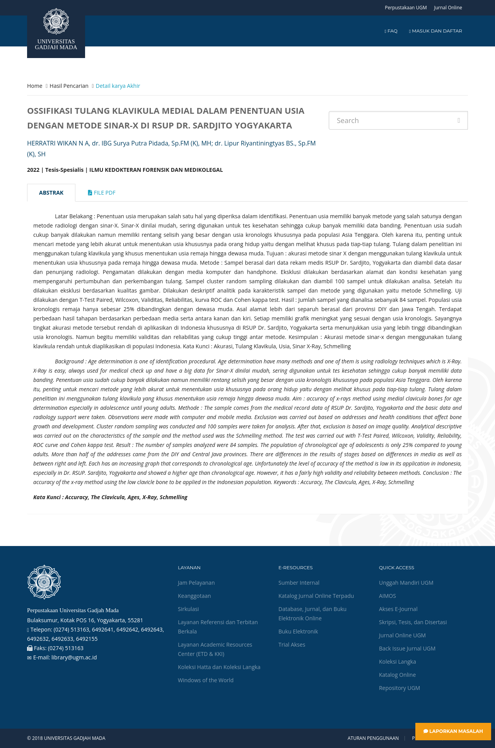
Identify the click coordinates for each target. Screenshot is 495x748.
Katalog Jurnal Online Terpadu (316, 595)
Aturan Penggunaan (373, 738)
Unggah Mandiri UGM (406, 582)
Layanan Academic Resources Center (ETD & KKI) (215, 649)
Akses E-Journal (398, 609)
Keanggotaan (194, 595)
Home (35, 85)
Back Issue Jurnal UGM (407, 648)
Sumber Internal (298, 582)
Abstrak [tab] (51, 192)
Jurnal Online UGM (402, 635)
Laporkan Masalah (453, 731)
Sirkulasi (188, 609)
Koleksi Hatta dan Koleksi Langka (219, 667)
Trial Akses (291, 644)
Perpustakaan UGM (406, 7)
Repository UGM (399, 688)
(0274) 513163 (66, 648)
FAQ (390, 31)
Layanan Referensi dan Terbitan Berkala (218, 626)
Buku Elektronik (298, 631)
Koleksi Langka (397, 661)
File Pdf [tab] (101, 192)
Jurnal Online (448, 7)
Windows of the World (206, 680)
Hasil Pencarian (69, 85)
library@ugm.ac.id (74, 657)
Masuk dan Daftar (435, 31)
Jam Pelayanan (196, 582)
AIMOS (387, 595)
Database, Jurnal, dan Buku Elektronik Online (312, 613)
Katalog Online (397, 674)
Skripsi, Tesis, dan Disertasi (413, 622)
